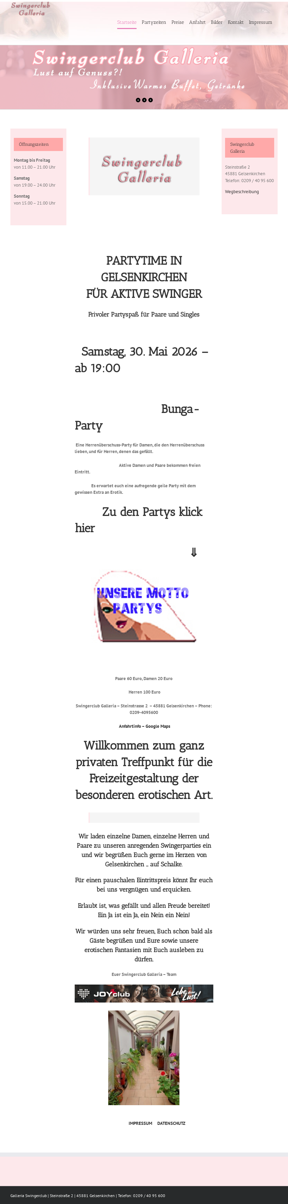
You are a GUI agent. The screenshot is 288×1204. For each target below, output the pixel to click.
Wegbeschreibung (242, 192)
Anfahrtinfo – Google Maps (144, 726)
